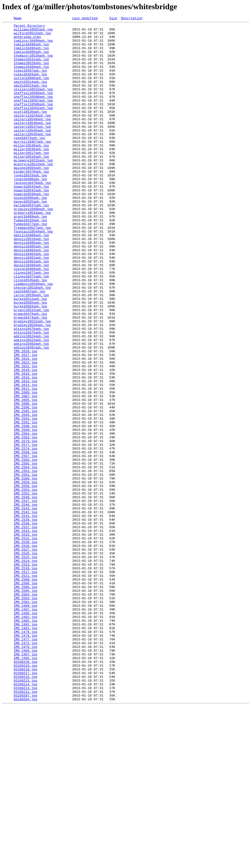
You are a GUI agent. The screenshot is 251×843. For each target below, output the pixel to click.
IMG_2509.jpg (25, 691)
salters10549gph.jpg (32, 139)
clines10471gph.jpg (31, 328)
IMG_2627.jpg (25, 422)
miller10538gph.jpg (31, 170)
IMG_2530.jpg (25, 646)
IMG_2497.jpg (25, 727)
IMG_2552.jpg (25, 588)
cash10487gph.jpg (29, 346)
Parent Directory (29, 27)
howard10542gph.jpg (31, 224)
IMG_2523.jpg (25, 673)
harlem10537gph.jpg (31, 242)
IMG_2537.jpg (25, 628)
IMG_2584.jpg (25, 516)
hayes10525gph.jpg (30, 238)
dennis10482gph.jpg (31, 305)
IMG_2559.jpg (25, 575)
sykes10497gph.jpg (30, 81)
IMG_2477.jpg (25, 763)
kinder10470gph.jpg (31, 202)
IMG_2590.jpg (25, 507)
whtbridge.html (27, 40)
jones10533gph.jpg (30, 206)
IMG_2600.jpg (25, 480)
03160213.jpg (25, 822)
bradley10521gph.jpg (32, 381)
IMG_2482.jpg (25, 745)
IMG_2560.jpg (25, 570)
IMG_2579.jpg (25, 525)
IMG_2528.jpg (25, 651)
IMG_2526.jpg (25, 660)
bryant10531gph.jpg (31, 368)
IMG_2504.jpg (25, 709)
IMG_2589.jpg (25, 512)
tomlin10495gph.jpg (31, 58)
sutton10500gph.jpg (31, 90)
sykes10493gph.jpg (30, 85)
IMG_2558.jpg (25, 579)
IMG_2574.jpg (25, 534)
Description (131, 18)
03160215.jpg (25, 813)
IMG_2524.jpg (25, 669)
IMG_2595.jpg (25, 489)
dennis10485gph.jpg (31, 292)
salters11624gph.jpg (32, 134)
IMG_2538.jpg (25, 624)
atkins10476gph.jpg (31, 390)
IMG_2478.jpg (25, 759)
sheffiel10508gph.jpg (33, 112)
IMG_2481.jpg (25, 750)
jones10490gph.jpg (30, 211)
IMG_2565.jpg (25, 552)
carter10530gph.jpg (31, 350)
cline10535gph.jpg (30, 332)
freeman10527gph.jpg (32, 269)
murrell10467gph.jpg (32, 166)
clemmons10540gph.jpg (33, 337)
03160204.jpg (25, 835)
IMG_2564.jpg (25, 557)
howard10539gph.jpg (31, 229)
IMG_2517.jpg (25, 682)
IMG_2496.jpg (25, 732)
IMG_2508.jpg (25, 696)
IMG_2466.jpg (25, 786)
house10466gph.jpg (30, 233)
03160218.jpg (25, 799)
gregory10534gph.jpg (32, 251)
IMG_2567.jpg (25, 543)
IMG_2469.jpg (25, 777)
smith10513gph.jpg (30, 99)
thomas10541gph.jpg (31, 67)
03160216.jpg (25, 808)
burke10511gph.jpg (30, 355)
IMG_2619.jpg (25, 440)
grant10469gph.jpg (30, 256)
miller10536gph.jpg (31, 175)
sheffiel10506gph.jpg (33, 121)
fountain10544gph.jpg (33, 274)
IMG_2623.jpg (25, 431)
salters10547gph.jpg (32, 148)
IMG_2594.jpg (25, 494)
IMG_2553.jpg (25, 584)
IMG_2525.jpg (25, 664)
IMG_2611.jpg (25, 462)
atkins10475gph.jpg (31, 395)
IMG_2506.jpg (25, 700)
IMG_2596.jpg (25, 485)
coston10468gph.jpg (31, 319)
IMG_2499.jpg (25, 723)
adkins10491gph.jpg (31, 413)
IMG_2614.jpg (25, 458)
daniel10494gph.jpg (31, 314)
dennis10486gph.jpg (31, 287)
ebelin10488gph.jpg (31, 278)
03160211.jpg (25, 826)
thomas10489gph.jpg (31, 76)
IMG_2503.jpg (25, 714)
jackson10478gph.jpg (32, 215)
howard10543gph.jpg (31, 220)
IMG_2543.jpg (25, 606)
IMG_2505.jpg (25, 705)
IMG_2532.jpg (25, 642)
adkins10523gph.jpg (31, 404)
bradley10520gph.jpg (32, 386)
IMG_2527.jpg (25, 655)
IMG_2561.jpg (25, 566)
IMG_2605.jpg (25, 476)
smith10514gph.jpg (30, 94)
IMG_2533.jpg (25, 637)
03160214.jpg (25, 817)
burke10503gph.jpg (30, 363)
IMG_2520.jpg (25, 678)
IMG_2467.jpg (25, 781)
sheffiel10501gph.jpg (33, 125)
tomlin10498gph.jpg (31, 49)
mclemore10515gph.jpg (33, 188)
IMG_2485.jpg (25, 741)
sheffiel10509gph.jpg (33, 108)
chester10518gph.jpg (32, 341)
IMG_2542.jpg (25, 610)
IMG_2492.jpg (25, 736)
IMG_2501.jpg (25, 718)
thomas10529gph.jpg (31, 72)
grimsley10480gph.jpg (33, 247)
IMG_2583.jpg (25, 521)
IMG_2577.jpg (25, 530)
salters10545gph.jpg (32, 157)
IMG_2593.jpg (25, 498)
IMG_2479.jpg (25, 754)
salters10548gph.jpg (32, 143)
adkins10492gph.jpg (31, 408)
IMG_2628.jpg (25, 417)
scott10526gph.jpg (30, 130)
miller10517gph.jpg (31, 179)
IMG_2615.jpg (25, 453)
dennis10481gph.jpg (31, 310)
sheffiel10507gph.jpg (33, 117)
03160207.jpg (25, 831)
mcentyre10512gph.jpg (33, 193)
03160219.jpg (25, 795)
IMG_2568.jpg (25, 539)
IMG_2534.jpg (25, 633)
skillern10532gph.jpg (33, 103)
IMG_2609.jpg (25, 467)
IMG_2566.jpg (25, 548)
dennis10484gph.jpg (31, 296)
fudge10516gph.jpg (30, 260)
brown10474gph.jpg (30, 377)
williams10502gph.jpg (33, 31)
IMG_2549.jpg (25, 593)
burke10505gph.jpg (30, 359)
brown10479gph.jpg (30, 372)
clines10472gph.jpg (31, 323)
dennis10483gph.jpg (31, 301)
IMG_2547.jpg (25, 597)
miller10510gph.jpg (31, 184)
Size (113, 18)
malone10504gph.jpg (31, 197)
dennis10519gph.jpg (31, 283)
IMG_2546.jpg (25, 602)
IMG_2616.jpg (25, 449)
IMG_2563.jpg (25, 561)
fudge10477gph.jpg (30, 265)
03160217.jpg (25, 804)
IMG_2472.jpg (25, 768)
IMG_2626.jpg (25, 426)
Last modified (85, 18)
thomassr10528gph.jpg (33, 63)
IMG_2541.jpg (25, 615)
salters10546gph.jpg (32, 152)
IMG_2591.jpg (25, 503)
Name (18, 18)
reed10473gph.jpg (29, 161)
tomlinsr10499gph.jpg (33, 45)
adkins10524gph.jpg (31, 399)
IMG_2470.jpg (25, 772)
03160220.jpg (25, 790)
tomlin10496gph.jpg (31, 54)
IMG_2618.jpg (25, 444)
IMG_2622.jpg (25, 435)
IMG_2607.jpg (25, 471)
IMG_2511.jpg (25, 687)
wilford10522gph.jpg (32, 36)
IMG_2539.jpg (25, 619)
